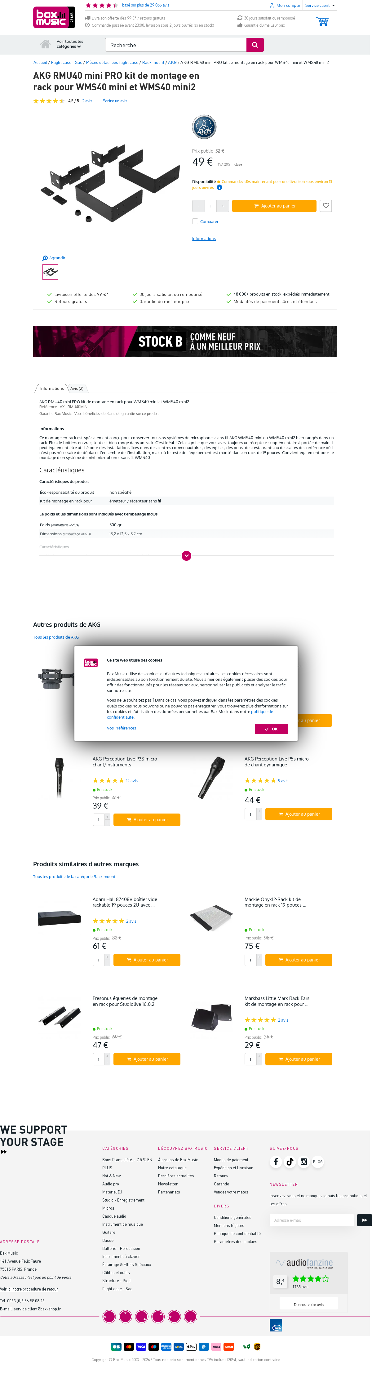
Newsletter (168, 1183)
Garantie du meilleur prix (261, 25)
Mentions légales (229, 1225)
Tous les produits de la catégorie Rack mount (74, 876)
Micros (108, 1208)
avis (87, 100)
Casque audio (114, 1216)
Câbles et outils (116, 1272)
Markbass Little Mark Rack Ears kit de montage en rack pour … (277, 1001)
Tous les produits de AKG (56, 637)
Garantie (221, 1183)
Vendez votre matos (231, 1191)
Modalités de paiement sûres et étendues (275, 301)
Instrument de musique (122, 1224)
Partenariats (169, 1191)
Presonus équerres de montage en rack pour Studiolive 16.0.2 (125, 1001)
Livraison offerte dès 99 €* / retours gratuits (125, 18)
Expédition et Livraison (233, 1167)
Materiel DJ (112, 1191)
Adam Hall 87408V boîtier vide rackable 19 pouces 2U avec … (125, 902)
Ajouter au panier (275, 205)
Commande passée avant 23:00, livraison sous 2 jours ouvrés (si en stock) (149, 25)
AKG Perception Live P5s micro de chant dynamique (277, 761)
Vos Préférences (121, 727)
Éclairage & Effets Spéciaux (126, 1264)
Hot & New (111, 1175)
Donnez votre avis (309, 1305)
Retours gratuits (70, 301)
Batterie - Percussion (121, 1248)
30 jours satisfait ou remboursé (266, 18)
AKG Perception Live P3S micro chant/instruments (125, 761)
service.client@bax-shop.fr (37, 1308)
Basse (107, 1240)
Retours (221, 1175)
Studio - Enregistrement (123, 1199)
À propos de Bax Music (178, 1159)
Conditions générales (232, 1217)
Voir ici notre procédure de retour (29, 1288)
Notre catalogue (172, 1167)
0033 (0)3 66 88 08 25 (26, 1300)
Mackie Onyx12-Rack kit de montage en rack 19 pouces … (275, 902)
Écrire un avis (114, 100)
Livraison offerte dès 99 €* (81, 294)
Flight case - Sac (117, 1288)
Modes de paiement (231, 1159)
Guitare (108, 1232)
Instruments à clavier (121, 1256)
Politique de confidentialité (237, 1233)
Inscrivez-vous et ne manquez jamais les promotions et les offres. (318, 1199)
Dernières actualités (176, 1175)
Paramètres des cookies (235, 1241)
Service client (231, 1148)
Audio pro (110, 1183)
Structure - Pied (116, 1280)
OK (272, 728)
